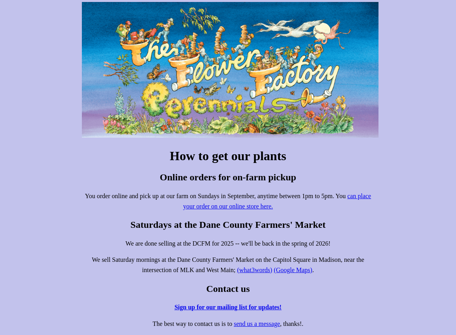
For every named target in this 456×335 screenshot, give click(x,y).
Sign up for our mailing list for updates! (228, 307)
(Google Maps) (293, 270)
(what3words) (254, 270)
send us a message (257, 323)
